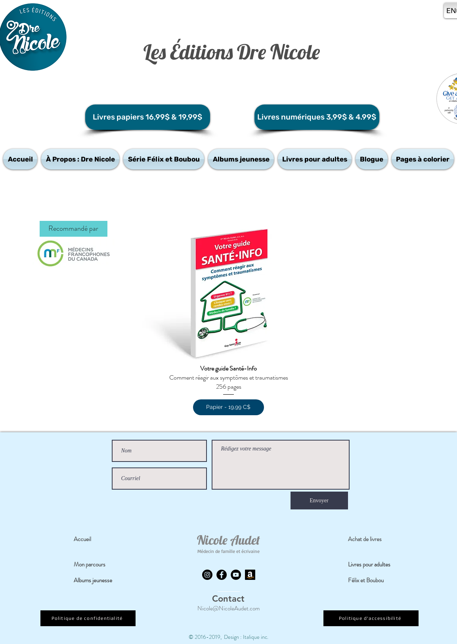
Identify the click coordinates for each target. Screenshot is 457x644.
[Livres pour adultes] (374, 564)
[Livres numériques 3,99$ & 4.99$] (316, 117)
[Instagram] (207, 575)
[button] (80, 159)
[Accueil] (97, 539)
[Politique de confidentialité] (88, 618)
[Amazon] (250, 575)
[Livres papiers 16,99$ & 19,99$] (147, 117)
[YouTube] (236, 575)
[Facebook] (221, 575)
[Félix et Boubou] (371, 580)
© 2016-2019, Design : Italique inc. (228, 637)
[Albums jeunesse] (97, 580)
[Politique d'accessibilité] (371, 618)
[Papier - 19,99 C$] (228, 407)
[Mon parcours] (97, 564)
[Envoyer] (319, 500)
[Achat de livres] (371, 539)
